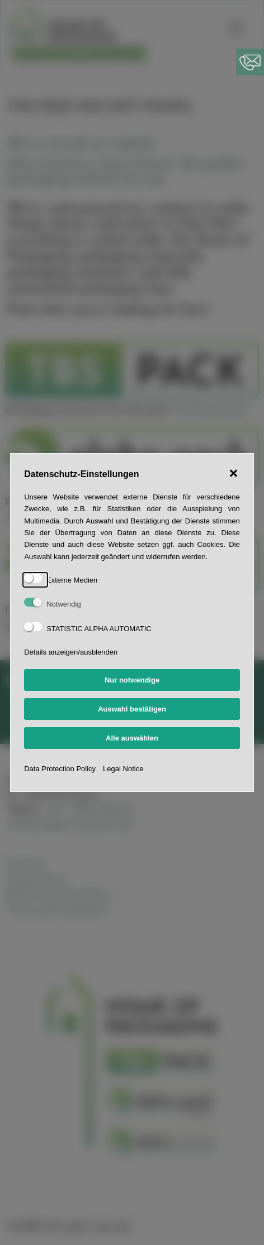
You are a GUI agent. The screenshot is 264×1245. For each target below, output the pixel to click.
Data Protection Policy (60, 769)
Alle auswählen (132, 738)
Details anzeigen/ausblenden (70, 652)
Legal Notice (123, 769)
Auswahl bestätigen (132, 709)
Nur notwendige (132, 680)
